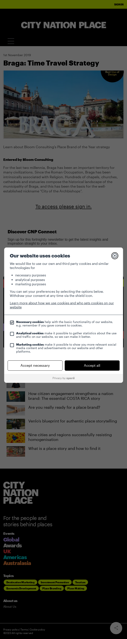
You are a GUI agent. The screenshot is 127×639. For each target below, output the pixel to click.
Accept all (92, 365)
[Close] (114, 255)
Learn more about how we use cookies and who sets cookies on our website (62, 305)
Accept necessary (35, 365)
